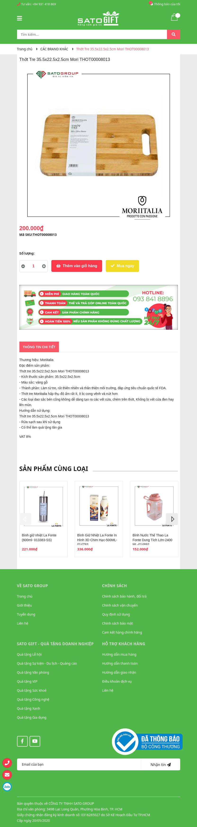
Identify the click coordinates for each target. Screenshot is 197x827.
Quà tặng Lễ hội (29, 654)
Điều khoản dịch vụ (117, 681)
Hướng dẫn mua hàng (119, 654)
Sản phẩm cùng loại (53, 468)
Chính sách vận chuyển (120, 605)
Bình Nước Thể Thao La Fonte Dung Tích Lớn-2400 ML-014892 (152, 539)
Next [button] (172, 519)
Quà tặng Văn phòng (33, 672)
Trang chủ (24, 596)
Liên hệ (22, 623)
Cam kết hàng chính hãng (122, 632)
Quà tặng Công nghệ (33, 699)
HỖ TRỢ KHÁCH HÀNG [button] (123, 643)
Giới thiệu (24, 605)
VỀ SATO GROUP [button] (32, 585)
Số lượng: (27, 253)
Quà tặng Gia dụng (32, 717)
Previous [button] (25, 519)
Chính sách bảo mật (117, 623)
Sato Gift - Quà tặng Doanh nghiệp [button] (55, 643)
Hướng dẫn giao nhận (119, 672)
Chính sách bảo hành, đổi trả (124, 596)
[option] (43, 519)
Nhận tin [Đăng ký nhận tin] (160, 764)
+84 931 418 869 (44, 4)
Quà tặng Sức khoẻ (32, 690)
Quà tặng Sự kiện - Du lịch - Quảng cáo (47, 663)
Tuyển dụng (26, 614)
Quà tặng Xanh (28, 708)
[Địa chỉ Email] (79, 764)
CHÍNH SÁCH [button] (114, 585)
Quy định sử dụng (116, 614)
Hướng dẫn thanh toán (120, 663)
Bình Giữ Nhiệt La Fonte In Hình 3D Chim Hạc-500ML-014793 (97, 539)
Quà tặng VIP (27, 681)
